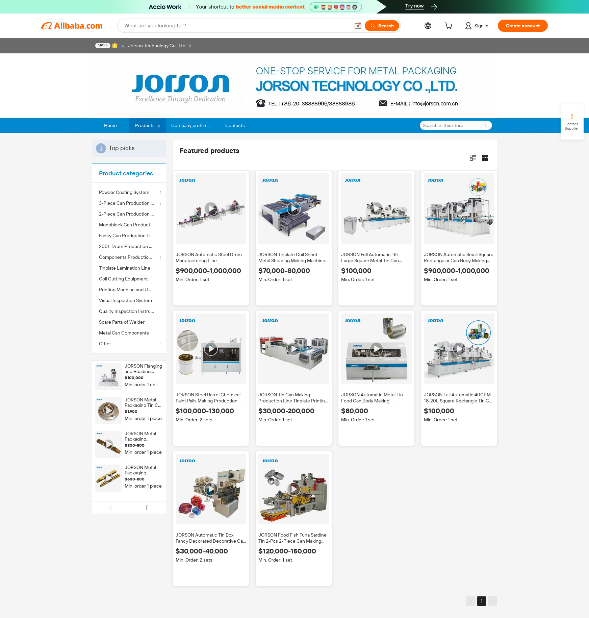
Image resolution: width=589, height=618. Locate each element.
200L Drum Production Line (128, 246)
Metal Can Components (124, 333)
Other (105, 343)
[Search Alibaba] (236, 25)
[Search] (382, 25)
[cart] (450, 26)
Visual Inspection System (125, 300)
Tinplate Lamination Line (124, 268)
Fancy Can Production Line (127, 235)
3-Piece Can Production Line (129, 203)
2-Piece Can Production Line (129, 214)
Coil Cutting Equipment (123, 278)
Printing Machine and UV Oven (129, 289)
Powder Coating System (124, 192)
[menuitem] (129, 213)
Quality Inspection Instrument (129, 311)
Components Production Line (129, 257)
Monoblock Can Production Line (129, 224)
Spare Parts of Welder (122, 322)
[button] (358, 26)
